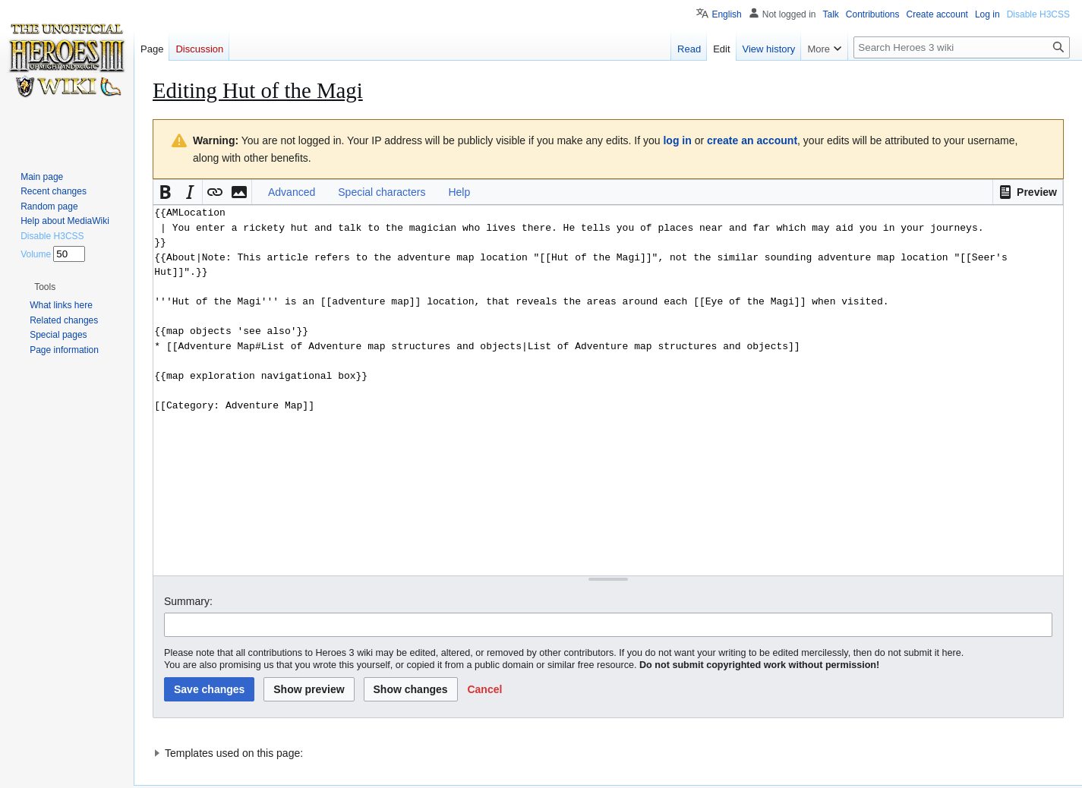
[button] (1027, 192)
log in (677, 140)
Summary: (188, 601)
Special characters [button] (381, 192)
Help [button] (459, 192)
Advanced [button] (291, 192)
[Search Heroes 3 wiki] (961, 47)
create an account (752, 140)
